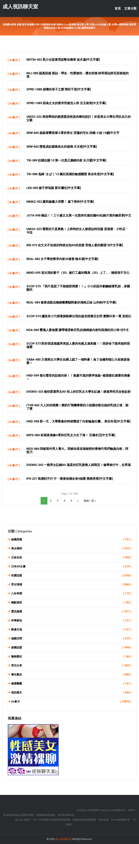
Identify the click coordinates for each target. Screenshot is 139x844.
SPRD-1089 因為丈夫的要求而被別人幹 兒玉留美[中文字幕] (66, 103)
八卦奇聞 (71, 593)
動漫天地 (71, 629)
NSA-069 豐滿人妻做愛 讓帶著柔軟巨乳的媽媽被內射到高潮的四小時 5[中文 (77, 330)
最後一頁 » (90, 500)
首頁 (118, 8)
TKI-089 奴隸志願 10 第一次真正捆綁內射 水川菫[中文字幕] (66, 160)
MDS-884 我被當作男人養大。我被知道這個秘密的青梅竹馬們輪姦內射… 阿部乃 (77, 450)
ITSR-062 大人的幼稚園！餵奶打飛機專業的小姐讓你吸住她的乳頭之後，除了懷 (77, 406)
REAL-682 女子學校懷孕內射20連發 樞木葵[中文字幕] (62, 259)
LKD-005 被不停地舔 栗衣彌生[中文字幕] (53, 188)
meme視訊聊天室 (120, 819)
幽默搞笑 (71, 602)
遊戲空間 (71, 638)
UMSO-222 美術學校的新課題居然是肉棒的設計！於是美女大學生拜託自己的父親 (78, 118)
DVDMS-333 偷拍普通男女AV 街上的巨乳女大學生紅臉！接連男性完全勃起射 (78, 391)
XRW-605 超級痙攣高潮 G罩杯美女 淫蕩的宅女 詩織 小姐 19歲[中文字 (72, 133)
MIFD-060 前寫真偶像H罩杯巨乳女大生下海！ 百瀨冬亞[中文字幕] (70, 435)
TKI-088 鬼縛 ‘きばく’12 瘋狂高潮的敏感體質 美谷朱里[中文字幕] (70, 174)
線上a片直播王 (23, 819)
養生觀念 (71, 674)
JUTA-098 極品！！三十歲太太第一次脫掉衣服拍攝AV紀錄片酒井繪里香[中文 (78, 215)
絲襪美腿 (71, 539)
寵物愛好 (71, 656)
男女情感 (71, 584)
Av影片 (13, 60)
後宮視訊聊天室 (66, 815)
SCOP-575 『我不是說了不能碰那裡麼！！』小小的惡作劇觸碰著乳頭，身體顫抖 (78, 287)
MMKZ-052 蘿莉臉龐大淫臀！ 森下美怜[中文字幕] (60, 201)
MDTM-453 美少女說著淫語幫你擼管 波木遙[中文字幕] (63, 59)
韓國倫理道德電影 (45, 815)
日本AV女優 (71, 566)
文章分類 (130, 8)
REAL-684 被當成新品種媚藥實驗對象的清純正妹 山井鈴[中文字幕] (71, 302)
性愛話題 (71, 575)
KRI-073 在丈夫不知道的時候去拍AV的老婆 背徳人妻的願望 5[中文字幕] (74, 245)
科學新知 (71, 620)
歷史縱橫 (71, 611)
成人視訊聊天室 (20, 7)
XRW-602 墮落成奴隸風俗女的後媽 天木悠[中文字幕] (61, 146)
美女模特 (71, 548)
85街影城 (104, 819)
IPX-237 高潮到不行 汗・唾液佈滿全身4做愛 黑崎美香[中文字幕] (69, 478)
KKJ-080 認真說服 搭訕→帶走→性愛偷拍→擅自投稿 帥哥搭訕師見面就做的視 (77, 74)
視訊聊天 (71, 692)
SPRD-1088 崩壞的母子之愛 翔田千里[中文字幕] (58, 89)
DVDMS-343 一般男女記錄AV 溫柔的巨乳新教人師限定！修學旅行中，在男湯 (78, 465)
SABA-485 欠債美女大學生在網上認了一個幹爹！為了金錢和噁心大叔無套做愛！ (78, 361)
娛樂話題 (71, 647)
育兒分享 (71, 665)
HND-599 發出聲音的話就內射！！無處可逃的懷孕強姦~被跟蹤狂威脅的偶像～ (78, 377)
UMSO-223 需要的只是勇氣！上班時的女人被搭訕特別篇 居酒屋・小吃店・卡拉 (77, 230)
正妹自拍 (71, 557)
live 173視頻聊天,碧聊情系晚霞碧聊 (51, 819)
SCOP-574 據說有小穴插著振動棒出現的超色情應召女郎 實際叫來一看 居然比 (78, 316)
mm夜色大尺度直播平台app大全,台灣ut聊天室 (100, 810)
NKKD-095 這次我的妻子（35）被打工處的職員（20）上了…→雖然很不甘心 (78, 272)
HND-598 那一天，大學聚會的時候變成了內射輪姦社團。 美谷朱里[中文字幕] (78, 421)
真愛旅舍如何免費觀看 (84, 819)
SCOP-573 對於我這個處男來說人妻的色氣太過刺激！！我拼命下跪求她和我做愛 (78, 345)
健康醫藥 (71, 683)
